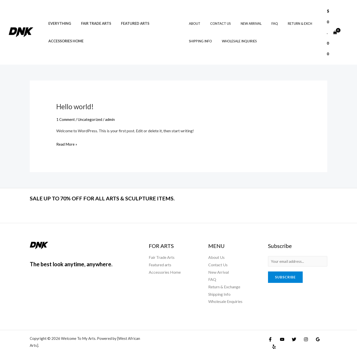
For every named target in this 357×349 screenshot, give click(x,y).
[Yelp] (323, 328)
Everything (58, 18)
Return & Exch (285, 18)
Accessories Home (64, 36)
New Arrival (243, 18)
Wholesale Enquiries (225, 290)
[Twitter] (291, 328)
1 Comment (66, 108)
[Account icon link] (346, 27)
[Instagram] (302, 328)
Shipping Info (199, 36)
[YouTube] (281, 328)
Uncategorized (92, 108)
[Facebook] (270, 328)
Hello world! (76, 95)
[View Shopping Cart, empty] (331, 27)
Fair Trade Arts (92, 18)
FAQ (263, 18)
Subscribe (285, 267)
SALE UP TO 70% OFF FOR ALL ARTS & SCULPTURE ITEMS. (116, 187)
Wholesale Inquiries (234, 36)
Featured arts (128, 18)
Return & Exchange (224, 275)
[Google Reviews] (313, 328)
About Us (216, 246)
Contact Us (216, 18)
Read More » (67, 132)
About (193, 18)
